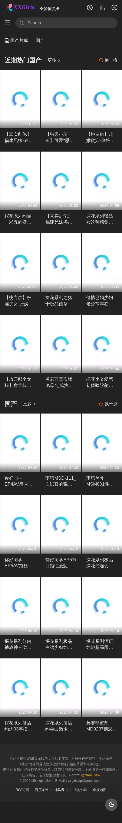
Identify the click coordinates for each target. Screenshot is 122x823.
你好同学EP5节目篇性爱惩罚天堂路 (60, 565)
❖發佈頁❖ (49, 8)
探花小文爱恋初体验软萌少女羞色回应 (99, 385)
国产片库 (16, 40)
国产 (40, 40)
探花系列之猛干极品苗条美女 (58, 303)
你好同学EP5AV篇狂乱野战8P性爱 (18, 565)
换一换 (108, 60)
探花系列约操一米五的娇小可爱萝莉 (17, 222)
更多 (54, 60)
